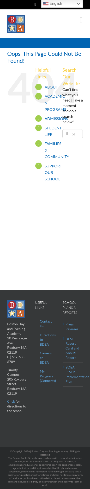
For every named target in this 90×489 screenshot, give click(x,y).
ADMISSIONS (56, 118)
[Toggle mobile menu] (81, 20)
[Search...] (72, 133)
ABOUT (51, 87)
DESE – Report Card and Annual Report (72, 348)
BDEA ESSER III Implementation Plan (73, 374)
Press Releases (72, 326)
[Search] (67, 133)
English (52, 4)
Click (11, 401)
